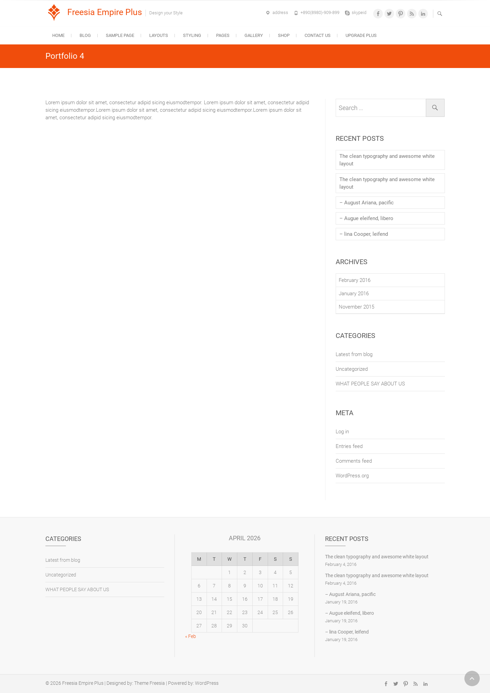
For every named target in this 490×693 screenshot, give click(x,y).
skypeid (359, 12)
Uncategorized (352, 369)
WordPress (207, 683)
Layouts (158, 35)
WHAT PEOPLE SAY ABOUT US (370, 384)
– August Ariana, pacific (366, 203)
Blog (85, 35)
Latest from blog (354, 354)
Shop (284, 35)
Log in (342, 432)
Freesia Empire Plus (104, 12)
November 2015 (356, 307)
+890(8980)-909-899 (319, 12)
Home (58, 35)
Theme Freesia (149, 683)
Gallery (253, 35)
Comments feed (354, 461)
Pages (222, 35)
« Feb (190, 636)
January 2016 (354, 293)
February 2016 (354, 280)
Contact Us (318, 35)
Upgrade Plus (361, 35)
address (280, 12)
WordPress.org (352, 476)
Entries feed (349, 446)
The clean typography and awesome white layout (387, 160)
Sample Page (120, 35)
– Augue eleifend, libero (366, 218)
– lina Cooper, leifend (363, 234)
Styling (192, 35)
